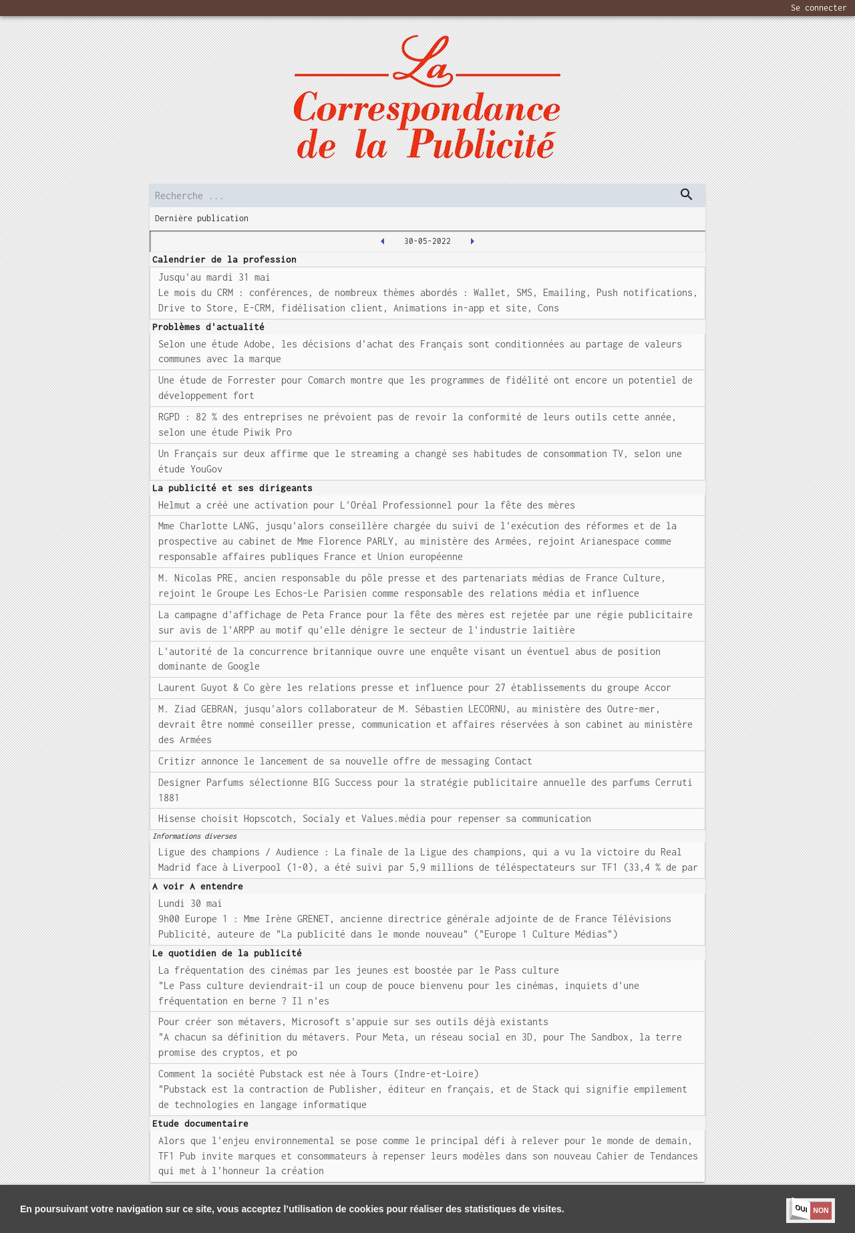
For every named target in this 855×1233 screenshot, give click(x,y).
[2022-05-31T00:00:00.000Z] (472, 241)
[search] (427, 195)
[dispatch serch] (686, 194)
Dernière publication (201, 218)
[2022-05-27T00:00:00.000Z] (382, 241)
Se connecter (819, 8)
